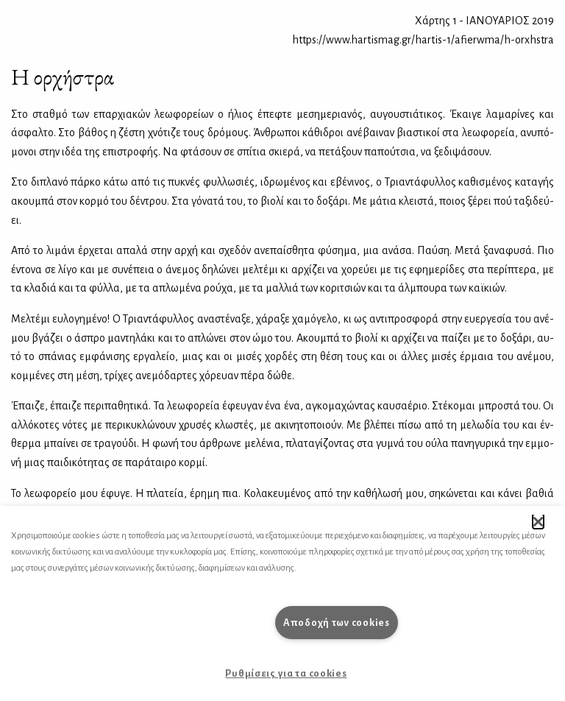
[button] (538, 521)
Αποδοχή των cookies (336, 622)
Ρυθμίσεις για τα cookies (286, 673)
